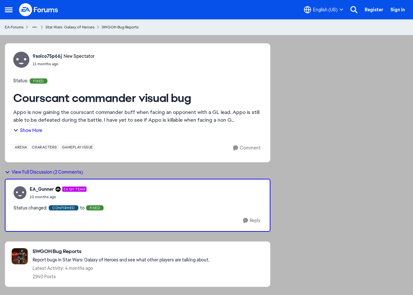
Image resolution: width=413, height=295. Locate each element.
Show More (27, 130)
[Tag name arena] (21, 147)
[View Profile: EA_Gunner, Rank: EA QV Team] (20, 192)
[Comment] (247, 148)
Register (374, 10)
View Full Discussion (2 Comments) (44, 172)
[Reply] (252, 220)
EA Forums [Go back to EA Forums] (14, 27)
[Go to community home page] (38, 9)
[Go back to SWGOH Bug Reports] (121, 251)
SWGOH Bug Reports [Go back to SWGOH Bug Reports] (120, 27)
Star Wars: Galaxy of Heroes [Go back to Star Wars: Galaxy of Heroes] (70, 27)
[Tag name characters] (44, 147)
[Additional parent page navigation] (34, 27)
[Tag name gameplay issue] (77, 147)
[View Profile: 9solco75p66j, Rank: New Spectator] (21, 60)
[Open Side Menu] (9, 10)
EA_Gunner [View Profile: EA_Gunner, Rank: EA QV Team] (42, 189)
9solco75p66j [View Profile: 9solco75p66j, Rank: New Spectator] (47, 56)
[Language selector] (323, 9)
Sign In (397, 10)
